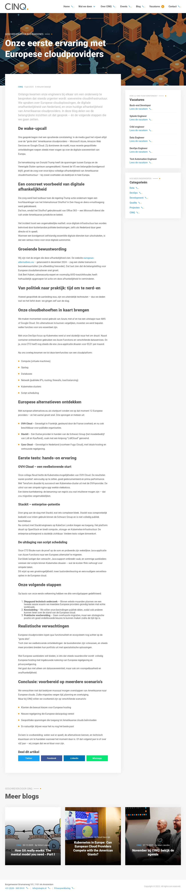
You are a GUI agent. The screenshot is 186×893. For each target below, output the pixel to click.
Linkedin (74, 758)
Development (136, 197)
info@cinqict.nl (39, 888)
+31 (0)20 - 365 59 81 (15, 888)
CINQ (132, 212)
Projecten (135, 207)
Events (123, 6)
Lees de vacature (139, 108)
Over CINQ (106, 6)
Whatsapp (97, 758)
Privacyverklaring (62, 888)
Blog (138, 6)
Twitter (28, 758)
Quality (133, 202)
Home (67, 6)
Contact (173, 6)
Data (132, 188)
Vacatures (156, 6)
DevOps (134, 192)
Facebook (51, 758)
